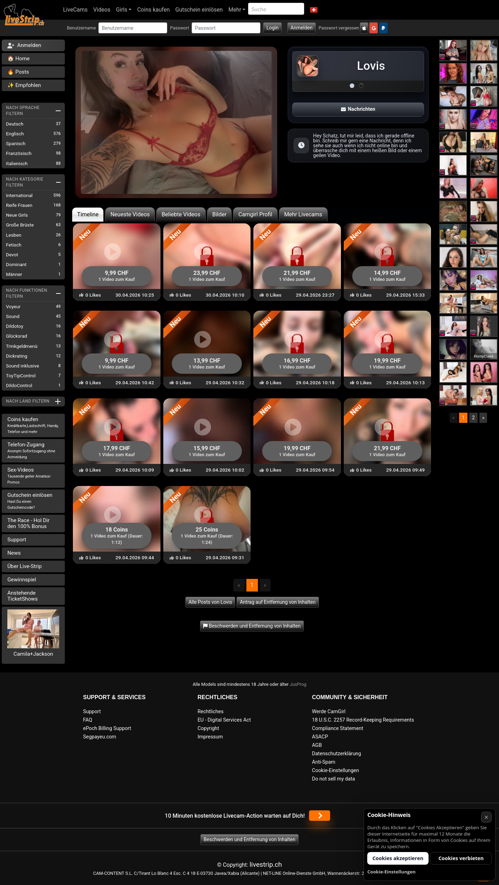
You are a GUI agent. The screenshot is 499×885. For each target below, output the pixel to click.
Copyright (208, 728)
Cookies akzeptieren (398, 858)
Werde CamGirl (329, 712)
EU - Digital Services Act (224, 720)
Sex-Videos (29, 476)
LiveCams (75, 9)
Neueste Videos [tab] (130, 214)
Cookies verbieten (461, 858)
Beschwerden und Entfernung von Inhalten (249, 839)
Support (16, 539)
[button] (313, 10)
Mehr (234, 9)
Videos (101, 9)
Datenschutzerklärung (336, 754)
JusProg (298, 684)
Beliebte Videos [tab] (181, 214)
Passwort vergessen (339, 28)
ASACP (320, 737)
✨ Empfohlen (24, 85)
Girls (121, 9)
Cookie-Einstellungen (335, 770)
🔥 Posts (18, 72)
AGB (317, 745)
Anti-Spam (323, 762)
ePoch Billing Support (107, 728)
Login (272, 28)
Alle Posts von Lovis (210, 602)
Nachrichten (358, 109)
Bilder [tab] (219, 214)
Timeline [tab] (87, 214)
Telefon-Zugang (31, 450)
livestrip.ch (266, 864)
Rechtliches (211, 712)
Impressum (210, 737)
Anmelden (301, 28)
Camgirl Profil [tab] (255, 214)
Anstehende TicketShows (22, 596)
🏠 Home (18, 58)
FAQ (87, 720)
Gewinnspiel (21, 579)
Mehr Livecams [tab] (303, 214)
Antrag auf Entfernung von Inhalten (277, 602)
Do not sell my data (333, 779)
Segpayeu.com (99, 737)
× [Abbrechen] (486, 817)
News (14, 553)
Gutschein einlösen (199, 9)
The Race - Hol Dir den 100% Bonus (28, 523)
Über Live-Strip (24, 566)
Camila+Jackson (33, 654)
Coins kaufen (153, 9)
